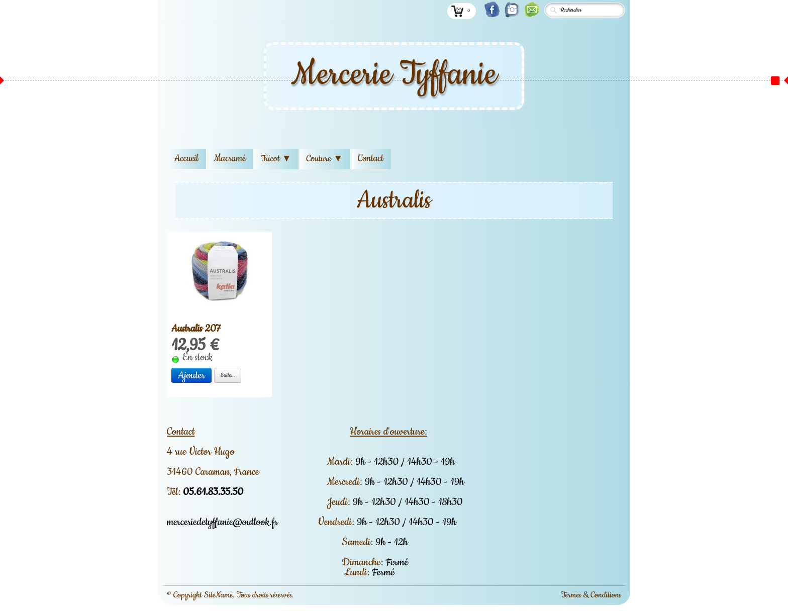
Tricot (276, 159)
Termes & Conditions (591, 594)
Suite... (228, 375)
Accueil (186, 158)
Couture (324, 159)
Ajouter (191, 375)
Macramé (230, 158)
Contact (370, 158)
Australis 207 (196, 329)
